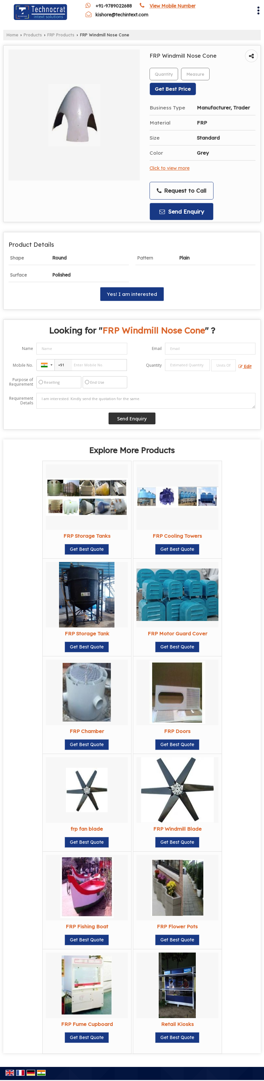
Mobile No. (23, 365)
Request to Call (181, 190)
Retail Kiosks (177, 1024)
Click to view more (170, 168)
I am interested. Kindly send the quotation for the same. (145, 401)
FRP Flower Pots (177, 926)
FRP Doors (177, 731)
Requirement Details (21, 400)
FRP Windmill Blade (177, 829)
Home (12, 34)
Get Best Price (173, 89)
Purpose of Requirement (21, 382)
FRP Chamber (87, 731)
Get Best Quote (87, 549)
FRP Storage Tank (87, 633)
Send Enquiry (181, 211)
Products (33, 34)
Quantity (154, 365)
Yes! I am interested (132, 294)
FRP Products (60, 34)
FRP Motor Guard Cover (177, 633)
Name (27, 348)
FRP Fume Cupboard (87, 1024)
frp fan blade (87, 829)
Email (157, 348)
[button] (172, 6)
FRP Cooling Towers (177, 536)
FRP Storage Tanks (87, 536)
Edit (245, 366)
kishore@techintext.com (121, 15)
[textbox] (195, 74)
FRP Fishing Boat (87, 926)
